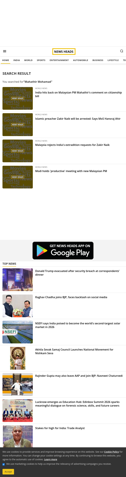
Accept (8, 471)
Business (97, 60)
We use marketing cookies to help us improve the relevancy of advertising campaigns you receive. (58, 463)
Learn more (50, 459)
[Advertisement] (63, 23)
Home (5, 60)
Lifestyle (113, 60)
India (16, 60)
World (28, 60)
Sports (41, 60)
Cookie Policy (111, 451)
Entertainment (59, 60)
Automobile (80, 60)
